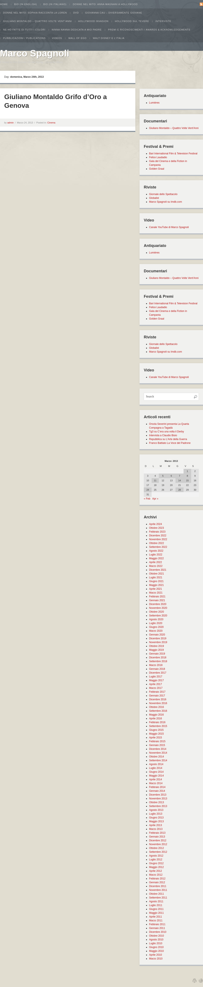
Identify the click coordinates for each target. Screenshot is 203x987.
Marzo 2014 (155, 783)
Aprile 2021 (155, 588)
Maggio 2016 (156, 714)
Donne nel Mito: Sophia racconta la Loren (35, 12)
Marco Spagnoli (34, 53)
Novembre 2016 (158, 703)
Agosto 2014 (156, 764)
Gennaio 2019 (157, 653)
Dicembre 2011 (157, 886)
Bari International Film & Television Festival (173, 153)
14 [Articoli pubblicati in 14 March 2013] (179, 480)
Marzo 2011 (155, 920)
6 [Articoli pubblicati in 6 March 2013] (171, 476)
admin (10, 122)
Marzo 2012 (155, 874)
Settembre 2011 (158, 897)
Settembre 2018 (158, 661)
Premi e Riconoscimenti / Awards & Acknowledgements (149, 29)
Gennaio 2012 (157, 882)
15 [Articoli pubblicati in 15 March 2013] (187, 480)
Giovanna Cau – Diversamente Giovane (113, 12)
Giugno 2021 (156, 581)
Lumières (154, 102)
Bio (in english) (25, 4)
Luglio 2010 (155, 943)
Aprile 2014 (155, 779)
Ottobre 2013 (156, 802)
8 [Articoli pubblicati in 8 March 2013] (187, 476)
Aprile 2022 (155, 562)
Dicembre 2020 (157, 604)
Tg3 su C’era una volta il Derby (166, 431)
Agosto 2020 (156, 619)
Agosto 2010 (156, 939)
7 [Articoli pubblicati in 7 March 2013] (179, 476)
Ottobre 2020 (156, 611)
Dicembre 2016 (157, 699)
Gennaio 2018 (157, 668)
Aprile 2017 (155, 684)
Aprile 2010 (155, 954)
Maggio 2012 (156, 867)
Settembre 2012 (158, 851)
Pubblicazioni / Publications (24, 38)
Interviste (163, 21)
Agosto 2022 (156, 550)
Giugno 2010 (156, 947)
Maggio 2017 (156, 680)
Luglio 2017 (155, 676)
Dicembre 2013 (157, 794)
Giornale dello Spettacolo (163, 194)
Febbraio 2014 (157, 787)
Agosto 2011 (156, 901)
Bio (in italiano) (55, 4)
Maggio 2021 (156, 585)
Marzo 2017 (155, 688)
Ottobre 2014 (156, 756)
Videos (57, 38)
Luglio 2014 (155, 768)
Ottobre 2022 (156, 543)
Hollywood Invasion (93, 21)
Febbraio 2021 (157, 596)
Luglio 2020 (155, 623)
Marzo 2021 (155, 592)
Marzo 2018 (155, 665)
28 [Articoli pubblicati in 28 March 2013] (179, 490)
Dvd (76, 12)
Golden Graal (156, 168)
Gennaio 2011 (157, 928)
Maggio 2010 (156, 951)
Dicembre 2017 (157, 672)
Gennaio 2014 (157, 790)
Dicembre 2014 (157, 749)
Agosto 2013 (156, 809)
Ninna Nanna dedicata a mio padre (77, 29)
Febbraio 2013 (157, 832)
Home (4, 4)
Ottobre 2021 (156, 573)
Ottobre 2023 (156, 527)
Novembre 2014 (158, 752)
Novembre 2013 (158, 798)
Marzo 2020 (155, 630)
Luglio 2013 (155, 813)
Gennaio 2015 (157, 745)
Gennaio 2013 (157, 836)
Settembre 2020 (158, 615)
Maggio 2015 (156, 733)
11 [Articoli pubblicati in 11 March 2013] (155, 480)
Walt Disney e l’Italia (108, 38)
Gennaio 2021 (157, 600)
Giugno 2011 (156, 909)
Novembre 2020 (158, 607)
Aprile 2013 (155, 825)
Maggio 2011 (156, 912)
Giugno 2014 (156, 771)
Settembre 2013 (158, 806)
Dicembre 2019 (157, 638)
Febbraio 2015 (157, 741)
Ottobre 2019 (156, 646)
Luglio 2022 (155, 554)
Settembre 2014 (158, 760)
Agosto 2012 (156, 855)
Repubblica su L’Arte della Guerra (168, 439)
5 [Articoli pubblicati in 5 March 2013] (162, 476)
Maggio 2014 (156, 775)
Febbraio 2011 (157, 924)
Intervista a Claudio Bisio (163, 435)
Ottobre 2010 (156, 935)
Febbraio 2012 (157, 878)
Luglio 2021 (155, 577)
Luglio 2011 (155, 905)
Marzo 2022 (155, 566)
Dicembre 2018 (157, 657)
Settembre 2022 (158, 546)
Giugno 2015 (156, 729)
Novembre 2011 (158, 890)
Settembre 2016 (158, 710)
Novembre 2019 (158, 642)
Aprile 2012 (155, 870)
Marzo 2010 (155, 958)
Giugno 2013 (156, 817)
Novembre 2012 (158, 844)
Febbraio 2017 (157, 691)
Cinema (51, 122)
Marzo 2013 (155, 829)
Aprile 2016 (155, 718)
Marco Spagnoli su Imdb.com (165, 201)
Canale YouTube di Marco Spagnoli (169, 227)
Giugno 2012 (156, 863)
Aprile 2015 (155, 737)
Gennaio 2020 (157, 634)
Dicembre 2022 (157, 535)
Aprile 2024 (155, 524)
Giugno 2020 (156, 627)
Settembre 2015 (158, 726)
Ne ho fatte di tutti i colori (24, 29)
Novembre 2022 (158, 539)
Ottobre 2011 (156, 893)
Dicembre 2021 (157, 569)
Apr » (155, 498)
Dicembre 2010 (157, 931)
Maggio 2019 (156, 649)
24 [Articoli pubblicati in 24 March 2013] (147, 490)
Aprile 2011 (155, 916)
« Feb (147, 498)
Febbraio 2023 (157, 531)
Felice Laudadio (158, 157)
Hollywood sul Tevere (132, 21)
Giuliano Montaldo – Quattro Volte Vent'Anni (174, 128)
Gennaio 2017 (157, 695)
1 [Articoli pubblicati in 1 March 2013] (187, 471)
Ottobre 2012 (156, 848)
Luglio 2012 (155, 859)
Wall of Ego (77, 38)
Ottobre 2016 (156, 707)
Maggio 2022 (156, 558)
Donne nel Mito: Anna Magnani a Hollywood (105, 4)
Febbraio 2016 (157, 722)
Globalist (154, 198)
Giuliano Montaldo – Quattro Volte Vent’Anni (37, 21)
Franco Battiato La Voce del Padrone (170, 443)
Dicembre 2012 (157, 840)
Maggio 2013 (156, 821)
